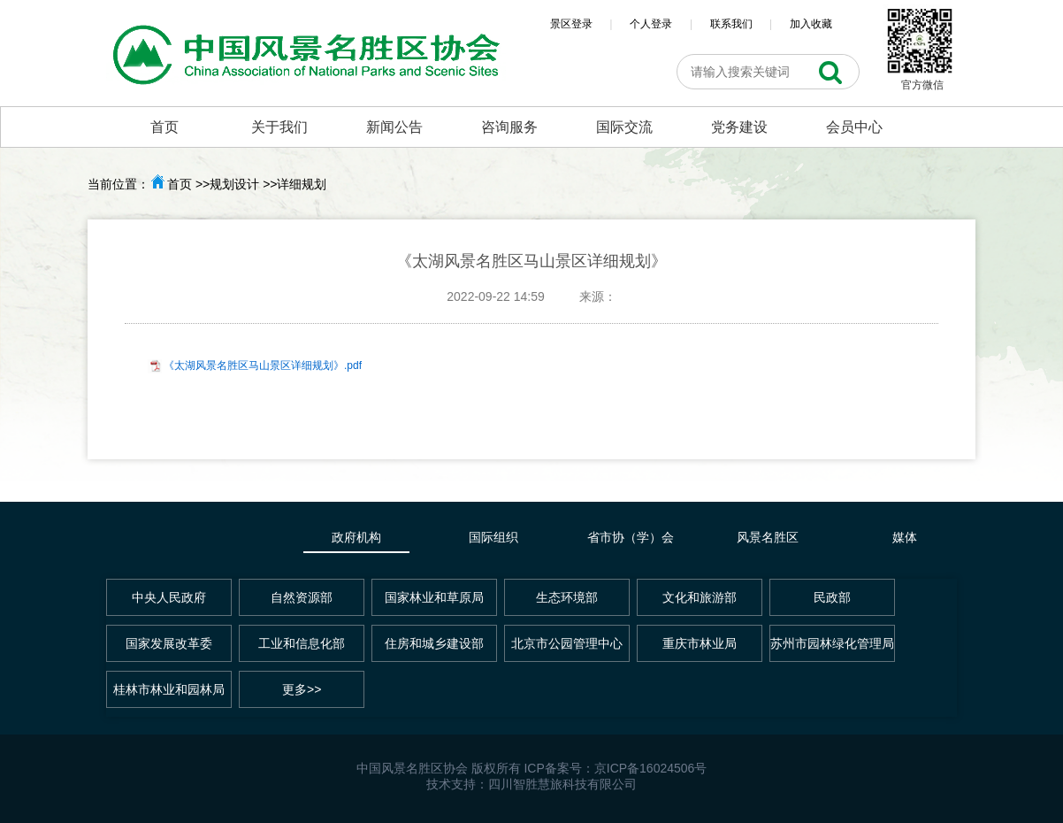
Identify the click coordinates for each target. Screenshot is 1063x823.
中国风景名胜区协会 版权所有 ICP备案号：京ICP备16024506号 (531, 768)
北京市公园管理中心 (567, 643)
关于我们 (279, 127)
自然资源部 (302, 597)
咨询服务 (509, 127)
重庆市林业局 (699, 643)
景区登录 (571, 24)
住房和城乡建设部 (434, 643)
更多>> (301, 689)
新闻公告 (394, 127)
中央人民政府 (169, 597)
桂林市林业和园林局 (169, 689)
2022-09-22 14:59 (496, 296)
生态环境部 (567, 597)
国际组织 (493, 537)
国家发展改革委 (169, 643)
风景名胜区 (768, 537)
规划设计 (234, 184)
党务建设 (739, 127)
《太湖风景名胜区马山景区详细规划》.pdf (263, 365)
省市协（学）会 (630, 537)
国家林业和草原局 (434, 597)
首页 (164, 127)
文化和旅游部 (699, 597)
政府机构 (356, 537)
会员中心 (854, 127)
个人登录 (651, 24)
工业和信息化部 (301, 643)
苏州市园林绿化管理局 (832, 643)
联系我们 (731, 24)
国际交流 (624, 127)
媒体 (904, 537)
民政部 (832, 597)
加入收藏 (811, 24)
